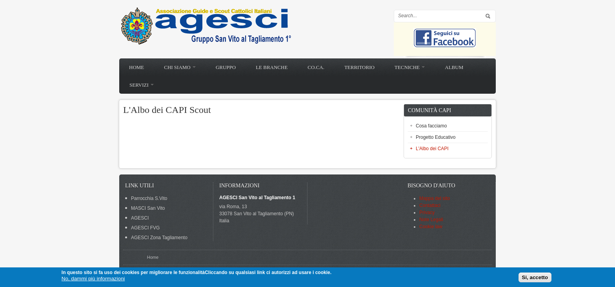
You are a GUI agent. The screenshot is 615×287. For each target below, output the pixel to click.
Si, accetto (535, 277)
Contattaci (429, 205)
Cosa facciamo (431, 126)
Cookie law (430, 226)
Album (454, 67)
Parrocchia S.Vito (149, 198)
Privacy (427, 212)
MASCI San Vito (148, 208)
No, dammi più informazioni (93, 279)
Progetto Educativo (435, 137)
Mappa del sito (434, 198)
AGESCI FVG (145, 228)
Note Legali (431, 219)
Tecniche (410, 67)
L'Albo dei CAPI (432, 148)
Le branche (271, 67)
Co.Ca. (316, 67)
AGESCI (140, 218)
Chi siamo (180, 67)
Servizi (141, 85)
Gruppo (226, 67)
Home (136, 67)
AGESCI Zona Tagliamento (159, 237)
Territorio (359, 67)
